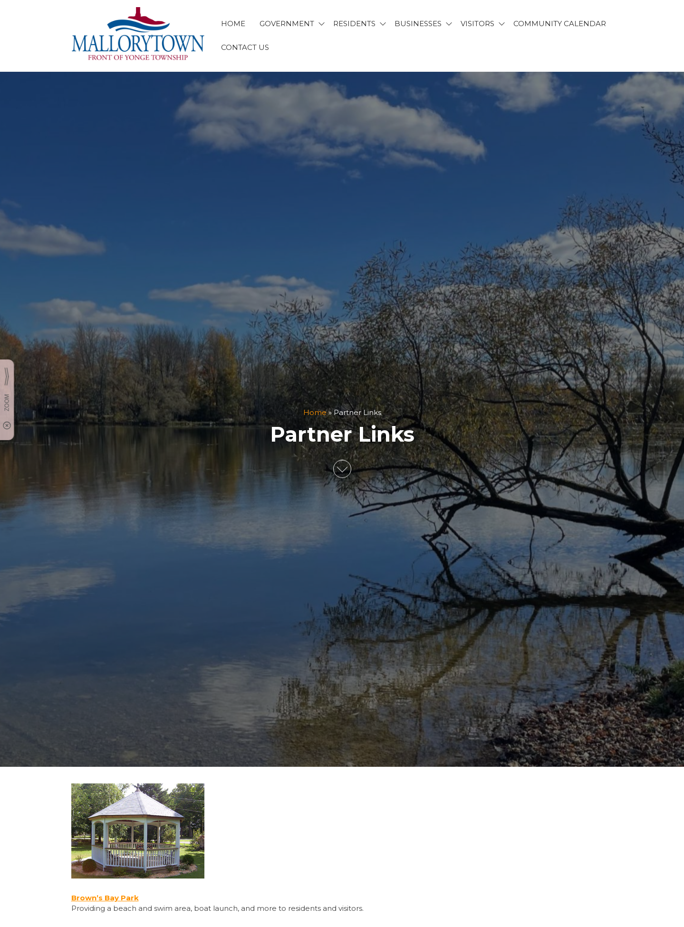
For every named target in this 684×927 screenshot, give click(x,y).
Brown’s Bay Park (105, 897)
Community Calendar (559, 23)
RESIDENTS (354, 23)
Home (315, 412)
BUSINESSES (418, 23)
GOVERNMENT (287, 23)
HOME (233, 23)
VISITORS (477, 23)
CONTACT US (245, 47)
